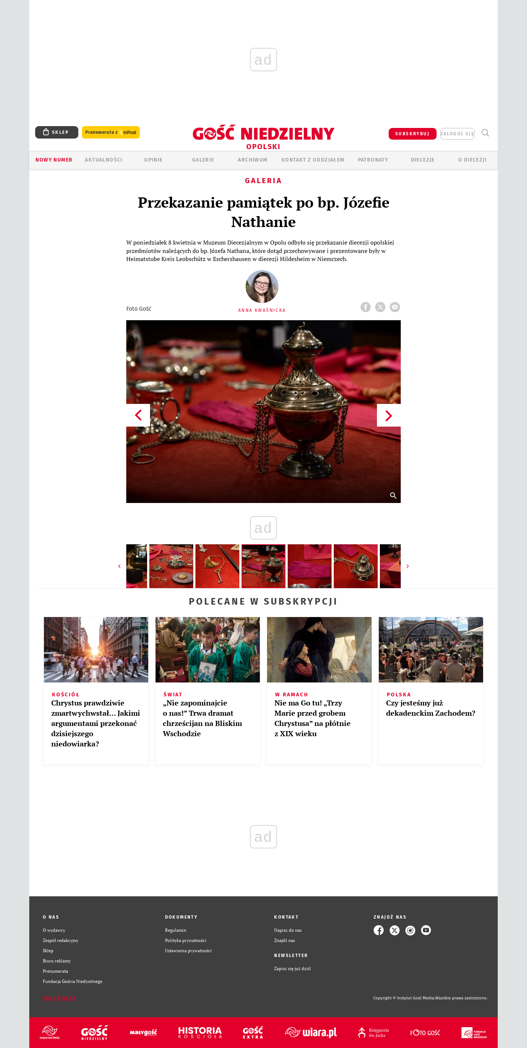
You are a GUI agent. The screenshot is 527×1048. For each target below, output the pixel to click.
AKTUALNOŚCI (103, 160)
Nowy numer (53, 160)
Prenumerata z (111, 132)
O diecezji (472, 160)
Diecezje (423, 160)
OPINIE (153, 160)
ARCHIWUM (253, 160)
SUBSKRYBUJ (412, 133)
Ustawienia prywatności (188, 950)
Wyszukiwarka (485, 133)
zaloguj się (457, 133)
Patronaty (373, 160)
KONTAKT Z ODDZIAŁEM (313, 160)
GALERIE (203, 160)
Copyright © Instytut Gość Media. (404, 998)
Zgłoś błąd (59, 998)
